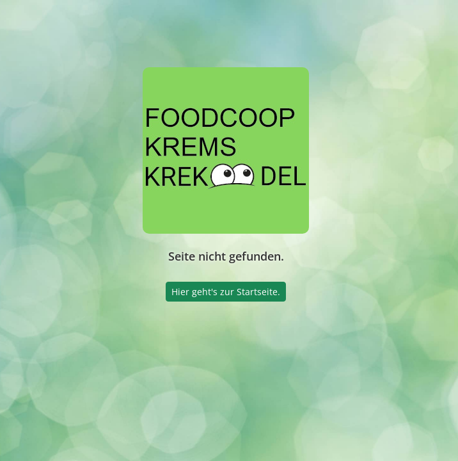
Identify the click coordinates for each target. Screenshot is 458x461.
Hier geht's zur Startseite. (225, 292)
